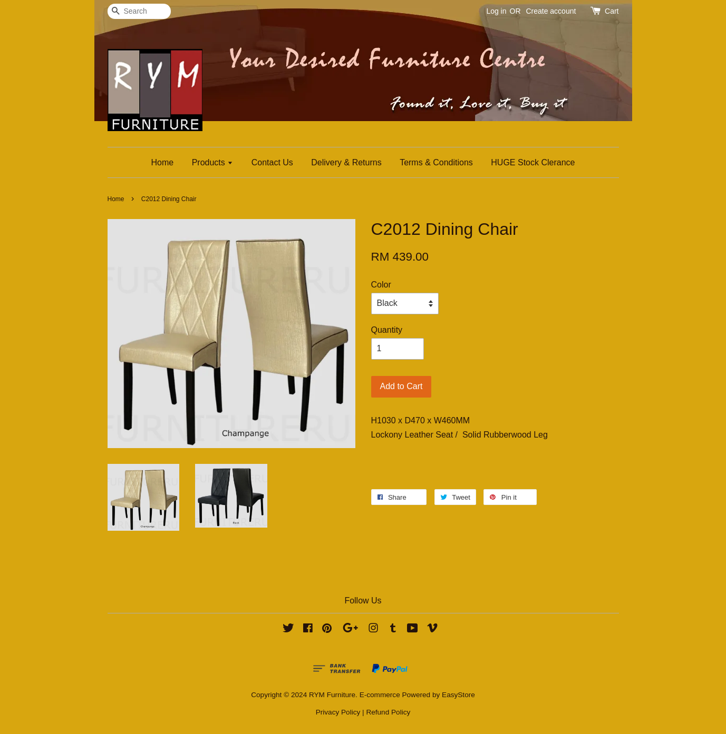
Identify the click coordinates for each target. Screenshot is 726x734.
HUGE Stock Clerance (533, 162)
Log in (496, 11)
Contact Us (272, 162)
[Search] (139, 11)
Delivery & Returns (346, 162)
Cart (611, 11)
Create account (551, 11)
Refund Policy (388, 712)
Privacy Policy (338, 712)
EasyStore (458, 695)
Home (162, 162)
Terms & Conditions (436, 162)
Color (381, 284)
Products (213, 162)
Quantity (387, 329)
